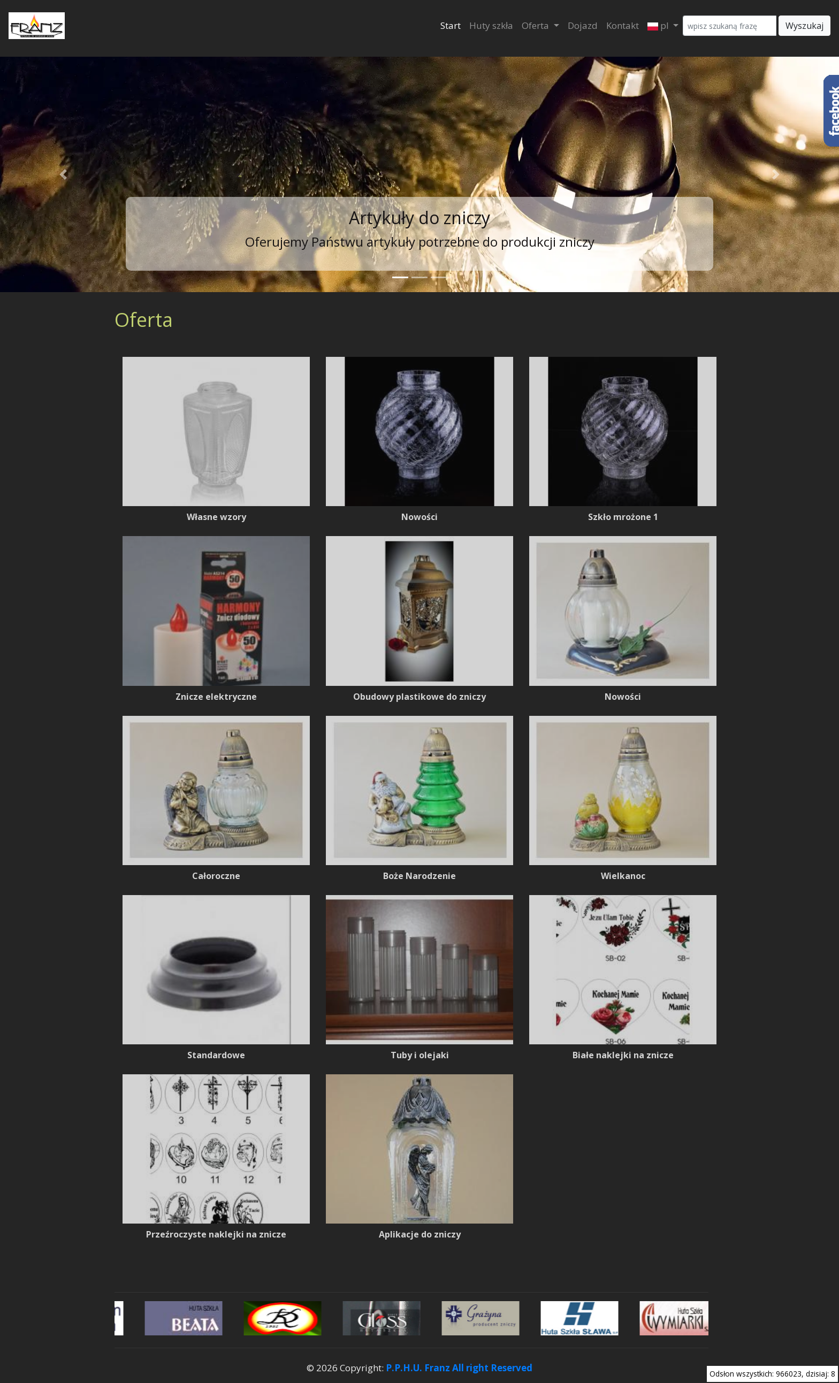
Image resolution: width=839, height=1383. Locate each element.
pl (659, 25)
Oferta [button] (536, 25)
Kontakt (622, 25)
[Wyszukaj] (729, 26)
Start (450, 25)
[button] (63, 174)
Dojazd (583, 25)
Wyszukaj (804, 26)
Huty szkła (491, 25)
